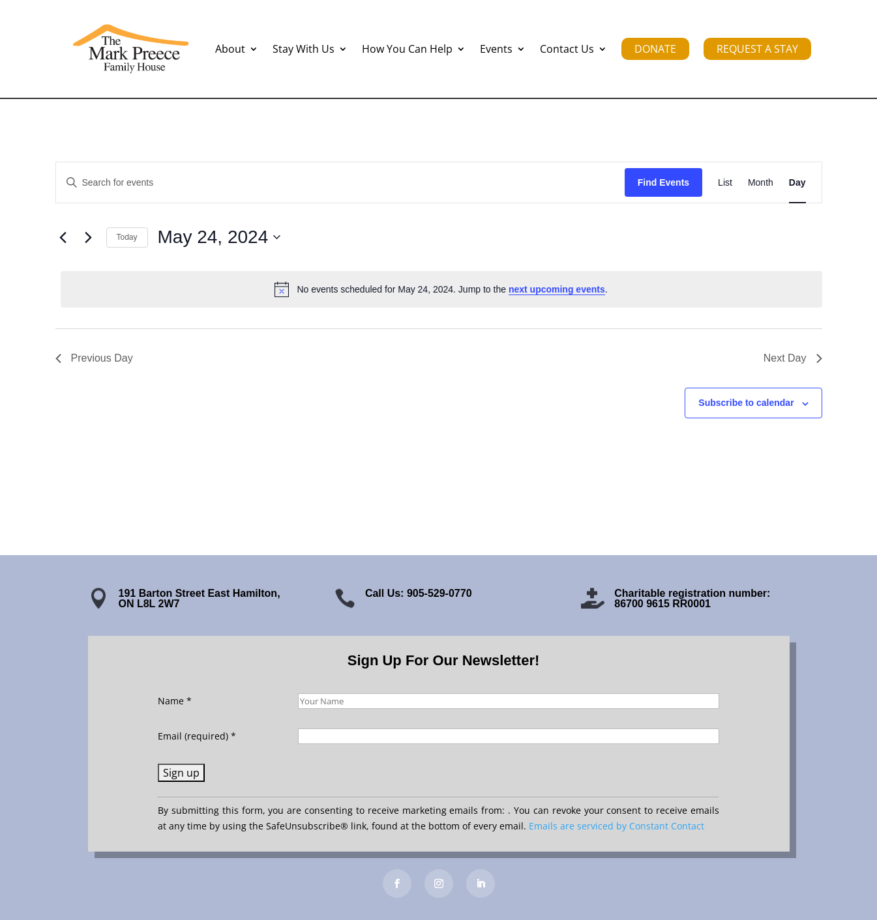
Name (175, 701)
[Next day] (89, 237)
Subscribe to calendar (746, 402)
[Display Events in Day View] (797, 182)
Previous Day (94, 358)
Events (496, 49)
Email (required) (197, 736)
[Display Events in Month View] (760, 182)
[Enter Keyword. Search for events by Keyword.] (340, 182)
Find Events (663, 182)
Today (127, 237)
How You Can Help (407, 49)
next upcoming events (557, 289)
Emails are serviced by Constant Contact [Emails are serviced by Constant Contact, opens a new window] (616, 826)
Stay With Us (303, 49)
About (230, 49)
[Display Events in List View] (725, 182)
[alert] (441, 289)
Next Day (793, 358)
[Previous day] (63, 237)
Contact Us (567, 49)
